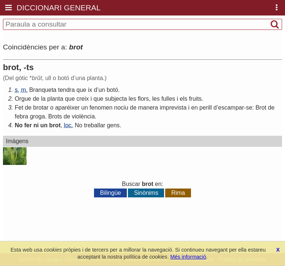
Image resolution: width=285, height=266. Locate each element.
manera (148, 107)
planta (55, 99)
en (194, 107)
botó (112, 90)
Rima (178, 193)
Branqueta (42, 90)
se (249, 107)
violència (83, 116)
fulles (168, 99)
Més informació (188, 257)
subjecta (116, 99)
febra (21, 116)
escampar (231, 107)
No (18, 125)
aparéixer (67, 107)
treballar (94, 125)
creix (82, 99)
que (81, 90)
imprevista (173, 107)
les (132, 99)
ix (90, 90)
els (183, 99)
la (43, 99)
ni (36, 125)
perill (205, 107)
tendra (66, 90)
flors (143, 99)
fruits (195, 99)
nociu (121, 107)
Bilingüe (110, 193)
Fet (19, 107)
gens (113, 125)
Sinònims (146, 193)
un (101, 90)
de (36, 99)
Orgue (23, 99)
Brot (261, 107)
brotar (41, 107)
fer (28, 125)
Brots (55, 116)
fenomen (101, 107)
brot (54, 125)
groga (37, 116)
